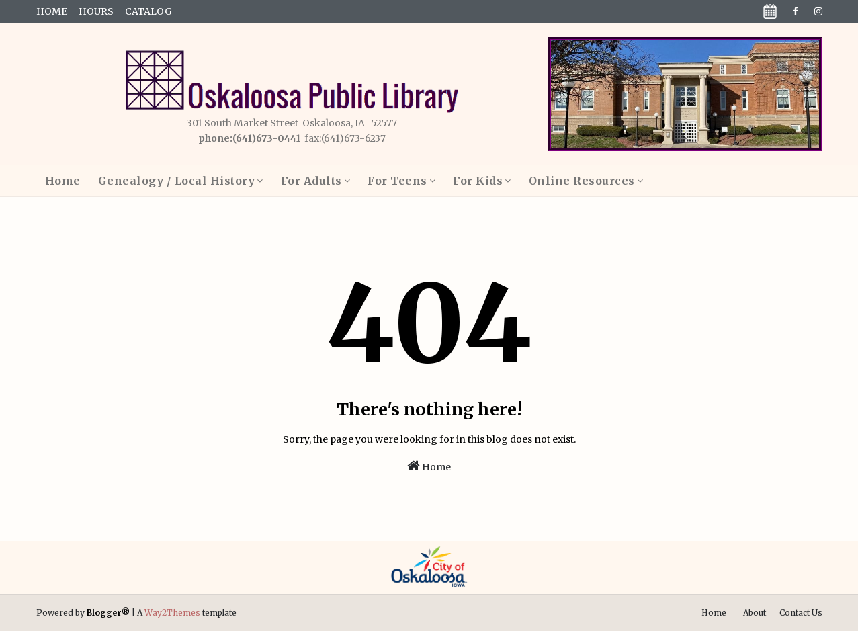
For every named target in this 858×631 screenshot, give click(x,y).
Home (51, 11)
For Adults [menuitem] (311, 180)
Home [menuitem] (63, 180)
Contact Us (800, 612)
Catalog (148, 11)
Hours (96, 11)
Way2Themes (172, 612)
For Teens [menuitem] (397, 180)
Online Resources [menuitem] (582, 180)
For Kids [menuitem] (478, 180)
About (754, 612)
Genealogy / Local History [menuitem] (176, 180)
